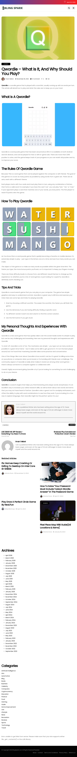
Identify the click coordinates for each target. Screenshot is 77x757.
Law (3, 710)
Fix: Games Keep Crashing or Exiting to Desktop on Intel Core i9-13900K (18, 466)
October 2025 (10, 571)
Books (4, 681)
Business (4, 684)
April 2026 (9, 555)
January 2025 (10, 592)
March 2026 (10, 558)
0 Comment (36, 79)
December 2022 (11, 643)
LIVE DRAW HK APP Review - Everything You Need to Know (16, 434)
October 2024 (10, 599)
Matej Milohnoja (10, 509)
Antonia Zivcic (9, 473)
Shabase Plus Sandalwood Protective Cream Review (60, 434)
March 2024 (10, 618)
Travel (4, 728)
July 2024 (9, 607)
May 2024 (9, 612)
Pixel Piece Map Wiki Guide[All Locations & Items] (55, 526)
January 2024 (10, 623)
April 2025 (9, 584)
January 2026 (10, 563)
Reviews (4, 720)
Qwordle (5, 85)
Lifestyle (4, 712)
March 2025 (10, 586)
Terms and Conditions (51, 752)
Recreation (5, 717)
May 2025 (9, 581)
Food (3, 699)
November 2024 (11, 597)
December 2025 (11, 566)
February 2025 (10, 589)
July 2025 (9, 576)
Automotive (6, 676)
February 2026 (10, 561)
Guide (4, 704)
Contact (40, 752)
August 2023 (10, 628)
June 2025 (9, 579)
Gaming (6, 64)
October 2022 (10, 649)
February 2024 (11, 620)
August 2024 (10, 605)
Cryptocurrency (7, 691)
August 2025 (10, 574)
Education (5, 694)
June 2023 (9, 633)
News (3, 715)
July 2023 (9, 631)
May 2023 (9, 636)
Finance (4, 697)
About (34, 752)
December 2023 (11, 625)
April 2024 (9, 615)
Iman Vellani (10, 79)
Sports (4, 723)
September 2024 (11, 602)
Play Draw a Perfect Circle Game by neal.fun (19, 503)
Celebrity (5, 686)
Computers (6, 689)
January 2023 (10, 641)
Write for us (72, 752)
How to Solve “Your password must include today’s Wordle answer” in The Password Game (56, 489)
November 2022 (11, 646)
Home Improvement (9, 707)
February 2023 (10, 638)
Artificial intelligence (9, 671)
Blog (3, 679)
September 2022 (11, 651)
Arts (3, 673)
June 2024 (9, 610)
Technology (6, 725)
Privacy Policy (63, 752)
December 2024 (11, 594)
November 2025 (11, 568)
